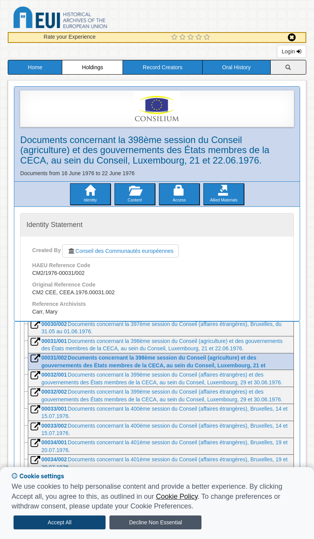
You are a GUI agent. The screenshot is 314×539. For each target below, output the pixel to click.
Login (291, 51)
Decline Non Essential (155, 522)
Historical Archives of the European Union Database (82, 18)
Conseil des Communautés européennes (120, 251)
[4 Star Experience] (200, 37)
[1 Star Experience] (175, 37)
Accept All (59, 522)
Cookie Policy (177, 496)
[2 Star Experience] (183, 37)
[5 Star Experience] (208, 37)
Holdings (92, 67)
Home (35, 67)
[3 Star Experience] (192, 37)
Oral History (236, 67)
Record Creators (163, 67)
